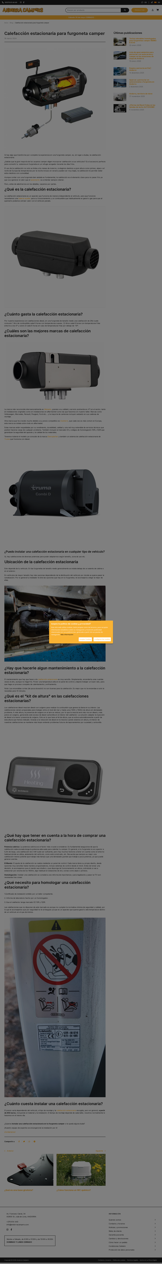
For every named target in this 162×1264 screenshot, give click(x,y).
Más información (67, 634)
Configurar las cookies (102, 639)
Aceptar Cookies (85, 639)
